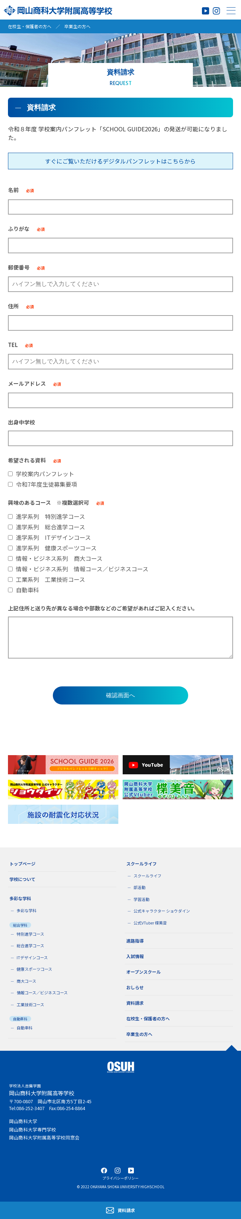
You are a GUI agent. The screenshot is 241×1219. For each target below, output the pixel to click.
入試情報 (135, 956)
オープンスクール (143, 972)
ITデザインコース (32, 957)
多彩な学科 (27, 910)
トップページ (22, 863)
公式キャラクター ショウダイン (162, 911)
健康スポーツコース (34, 969)
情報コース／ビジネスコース (42, 992)
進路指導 (135, 940)
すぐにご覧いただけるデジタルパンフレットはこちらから (120, 161)
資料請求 (135, 1003)
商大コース (26, 981)
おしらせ (135, 987)
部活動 (139, 887)
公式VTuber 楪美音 (150, 923)
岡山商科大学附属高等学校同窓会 (44, 1137)
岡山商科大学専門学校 (32, 1129)
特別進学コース (30, 934)
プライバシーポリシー (120, 1178)
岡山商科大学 (23, 1121)
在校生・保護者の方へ (29, 26)
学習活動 (141, 899)
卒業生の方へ (77, 26)
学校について (22, 879)
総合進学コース (30, 945)
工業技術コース (30, 1004)
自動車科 (25, 1027)
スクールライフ (147, 876)
